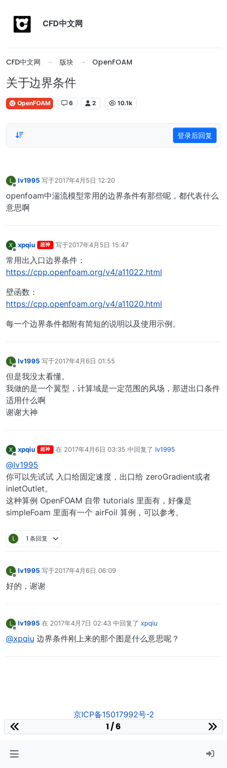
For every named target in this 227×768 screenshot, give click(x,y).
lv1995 (29, 180)
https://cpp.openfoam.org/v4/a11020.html (84, 304)
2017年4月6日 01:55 (85, 361)
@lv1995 (22, 465)
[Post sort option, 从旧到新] (19, 135)
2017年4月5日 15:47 (98, 245)
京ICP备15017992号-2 (113, 714)
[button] (14, 754)
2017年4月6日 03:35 (94, 449)
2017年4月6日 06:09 (85, 570)
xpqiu (26, 245)
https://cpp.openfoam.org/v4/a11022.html (84, 272)
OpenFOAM (29, 103)
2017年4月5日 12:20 (85, 180)
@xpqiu (20, 638)
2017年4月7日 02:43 (80, 623)
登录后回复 (194, 135)
